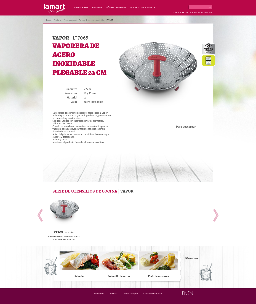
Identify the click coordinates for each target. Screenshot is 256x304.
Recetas (97, 7)
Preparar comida (71, 20)
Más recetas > (191, 258)
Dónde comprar (116, 7)
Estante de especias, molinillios (92, 20)
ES (199, 12)
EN (180, 12)
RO (202, 12)
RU (195, 12)
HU (184, 12)
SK (176, 12)
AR (210, 12)
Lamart (54, 9)
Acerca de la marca (142, 7)
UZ (206, 12)
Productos (81, 7)
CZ (172, 12)
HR (191, 12)
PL (187, 12)
